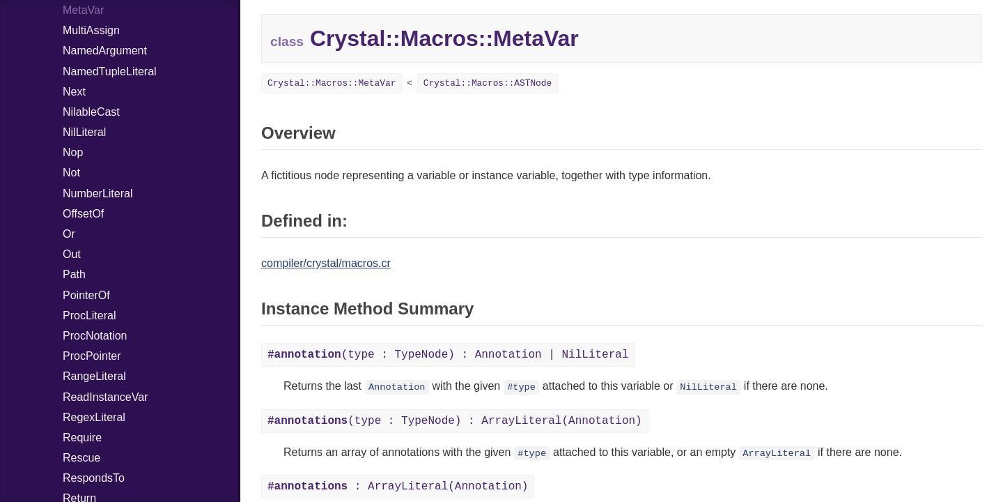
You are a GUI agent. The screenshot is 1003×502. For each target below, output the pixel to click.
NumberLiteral (97, 193)
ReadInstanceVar (105, 397)
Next (74, 92)
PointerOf (86, 295)
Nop (73, 152)
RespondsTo (94, 478)
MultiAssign (91, 30)
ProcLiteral (89, 315)
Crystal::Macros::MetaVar (331, 83)
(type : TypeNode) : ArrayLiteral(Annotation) (454, 421)
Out (72, 254)
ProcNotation (95, 336)
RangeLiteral (94, 376)
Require (82, 437)
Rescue (81, 458)
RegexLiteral (94, 417)
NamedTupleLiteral (110, 71)
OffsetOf (83, 214)
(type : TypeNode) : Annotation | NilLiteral (448, 355)
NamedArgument (105, 50)
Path (74, 274)
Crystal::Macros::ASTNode (487, 83)
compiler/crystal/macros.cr (326, 263)
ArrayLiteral (776, 453)
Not (71, 172)
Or (69, 234)
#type (521, 387)
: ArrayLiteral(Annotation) (397, 486)
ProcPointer (92, 356)
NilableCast (91, 112)
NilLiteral (84, 132)
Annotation (397, 387)
